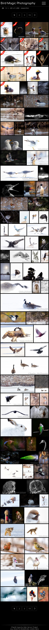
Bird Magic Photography (18, 3)
